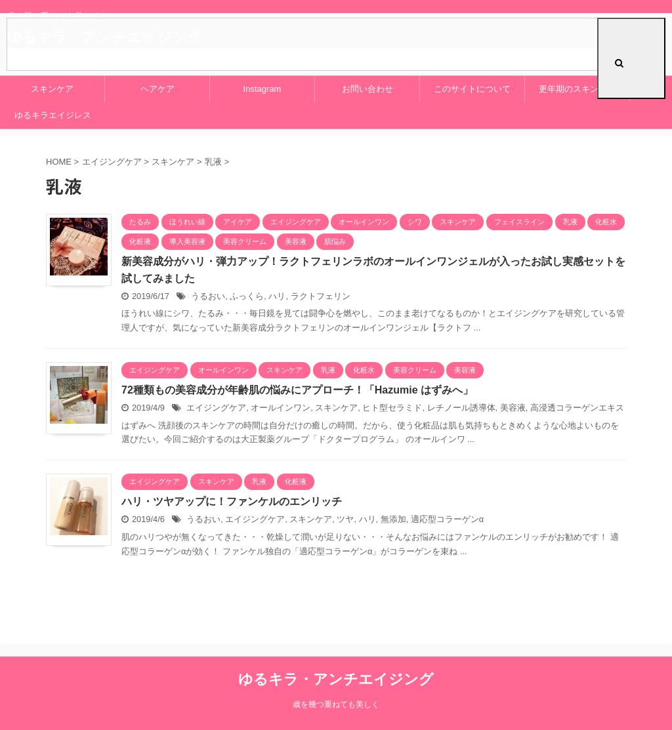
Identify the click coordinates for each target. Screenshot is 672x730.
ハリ (276, 296)
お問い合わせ (367, 89)
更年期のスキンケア (577, 89)
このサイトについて (472, 89)
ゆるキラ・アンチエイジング (336, 679)
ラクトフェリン (320, 296)
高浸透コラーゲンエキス (577, 408)
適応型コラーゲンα (447, 519)
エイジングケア (216, 408)
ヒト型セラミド (392, 408)
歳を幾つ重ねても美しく (336, 704)
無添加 (393, 519)
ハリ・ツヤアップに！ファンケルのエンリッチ (231, 501)
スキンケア (52, 89)
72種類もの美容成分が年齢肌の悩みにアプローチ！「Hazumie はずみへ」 (297, 389)
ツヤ (345, 519)
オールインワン (280, 408)
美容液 (513, 408)
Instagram (262, 89)
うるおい (208, 296)
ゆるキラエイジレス (52, 115)
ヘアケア (157, 89)
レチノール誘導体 (461, 408)
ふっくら (247, 296)
